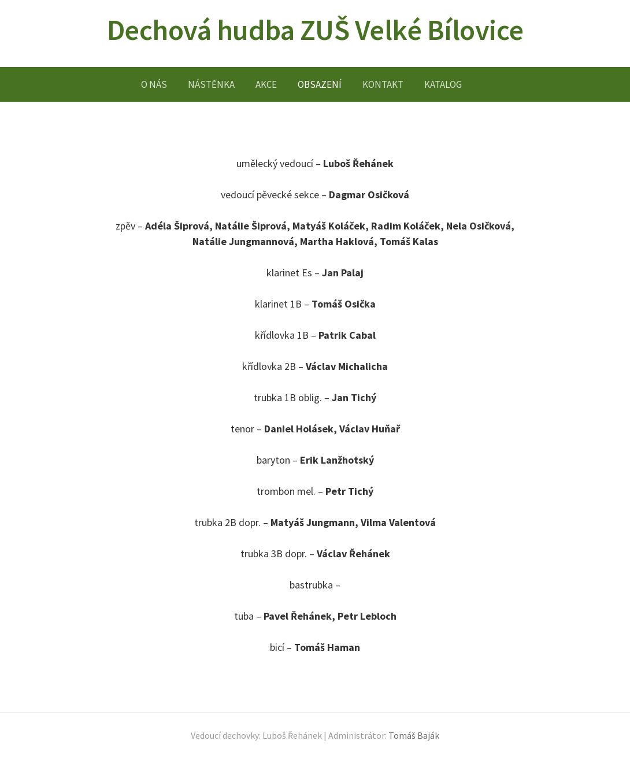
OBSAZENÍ (320, 84)
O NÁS (154, 84)
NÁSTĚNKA (211, 84)
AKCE (266, 84)
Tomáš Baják (413, 735)
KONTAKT (382, 84)
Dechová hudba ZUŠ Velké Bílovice (315, 30)
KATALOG (443, 84)
